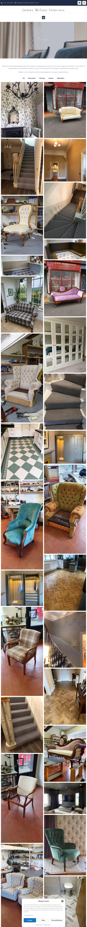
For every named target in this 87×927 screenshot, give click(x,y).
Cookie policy (39, 924)
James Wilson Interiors (43, 10)
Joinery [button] (50, 78)
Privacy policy (46, 924)
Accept (30, 920)
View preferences (56, 920)
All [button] (24, 78)
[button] (62, 901)
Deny (43, 920)
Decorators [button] (32, 78)
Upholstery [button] (60, 78)
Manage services (29, 915)
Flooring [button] (42, 78)
